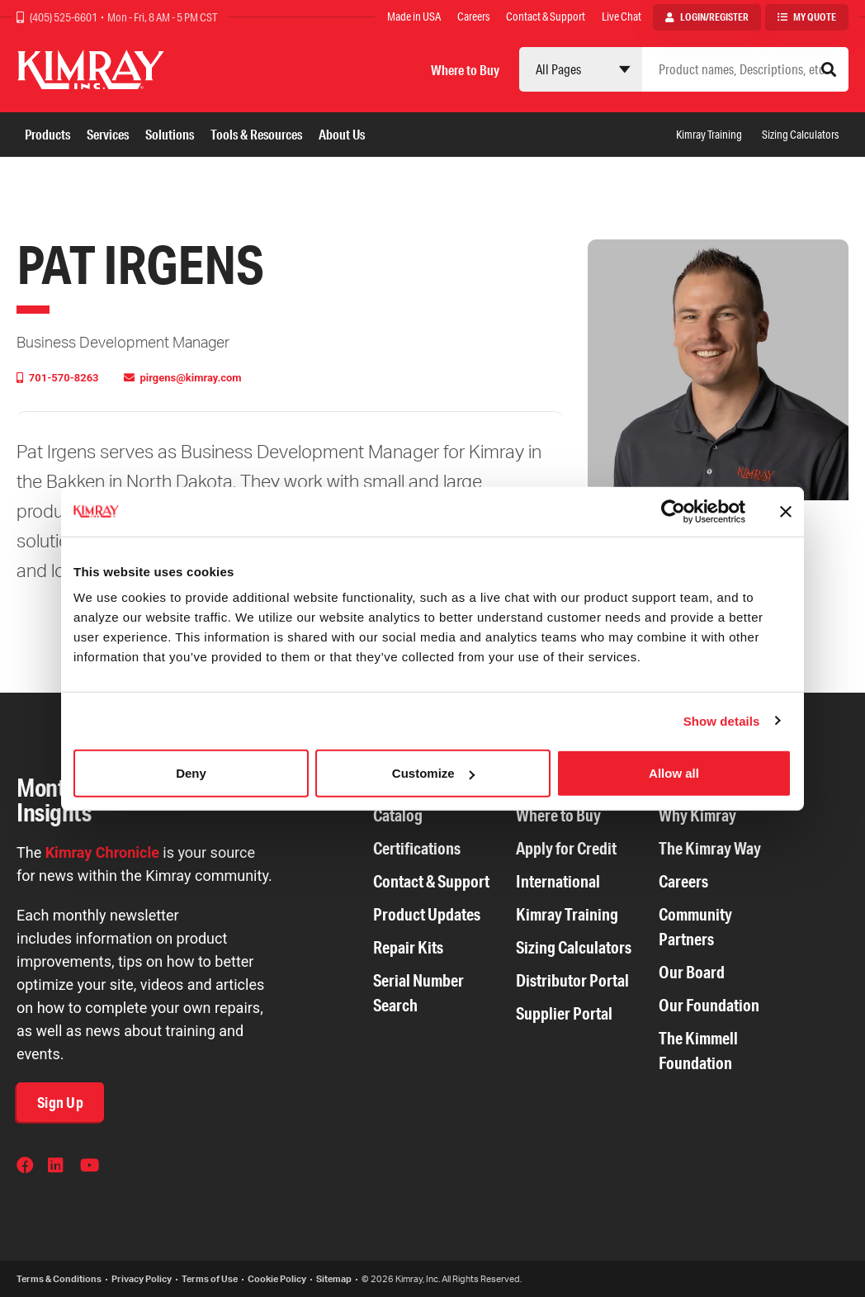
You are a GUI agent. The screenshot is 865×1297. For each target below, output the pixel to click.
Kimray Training (709, 134)
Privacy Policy (141, 1279)
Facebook (26, 1167)
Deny (191, 773)
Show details (721, 720)
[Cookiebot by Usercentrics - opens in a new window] (673, 511)
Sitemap (334, 1279)
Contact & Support (545, 16)
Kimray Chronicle (102, 852)
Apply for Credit (566, 848)
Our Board (692, 972)
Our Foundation (709, 1005)
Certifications (417, 848)
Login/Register (714, 17)
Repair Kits (408, 947)
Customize (433, 773)
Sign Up (60, 1102)
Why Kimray (697, 815)
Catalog (398, 815)
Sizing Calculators (800, 134)
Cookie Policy (277, 1279)
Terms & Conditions (59, 1279)
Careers (473, 16)
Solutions (169, 134)
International (558, 881)
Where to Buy (465, 69)
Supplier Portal (564, 1013)
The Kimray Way (710, 848)
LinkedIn (58, 1167)
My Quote (814, 17)
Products (47, 134)
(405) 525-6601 (64, 17)
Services (108, 134)
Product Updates (426, 914)
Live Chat (621, 16)
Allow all (674, 773)
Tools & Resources (256, 134)
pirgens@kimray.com (189, 378)
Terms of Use (210, 1279)
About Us (342, 134)
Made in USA (414, 16)
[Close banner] (786, 511)
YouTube (90, 1167)
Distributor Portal (572, 980)
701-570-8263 (62, 378)
